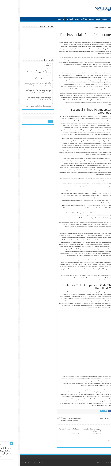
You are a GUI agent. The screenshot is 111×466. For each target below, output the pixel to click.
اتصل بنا (52, 19)
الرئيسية (105, 19)
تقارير (93, 19)
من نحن (43, 19)
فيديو (59, 19)
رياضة (73, 19)
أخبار (100, 19)
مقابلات (66, 19)
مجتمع (86, 19)
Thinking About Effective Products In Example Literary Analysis (53, 418)
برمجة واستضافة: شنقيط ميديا (12, 462)
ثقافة (80, 19)
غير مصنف (96, 25)
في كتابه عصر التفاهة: (97, 440)
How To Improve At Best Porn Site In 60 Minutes (92, 418)
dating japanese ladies (48, 167)
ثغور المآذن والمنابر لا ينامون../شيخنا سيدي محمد (51, 430)
